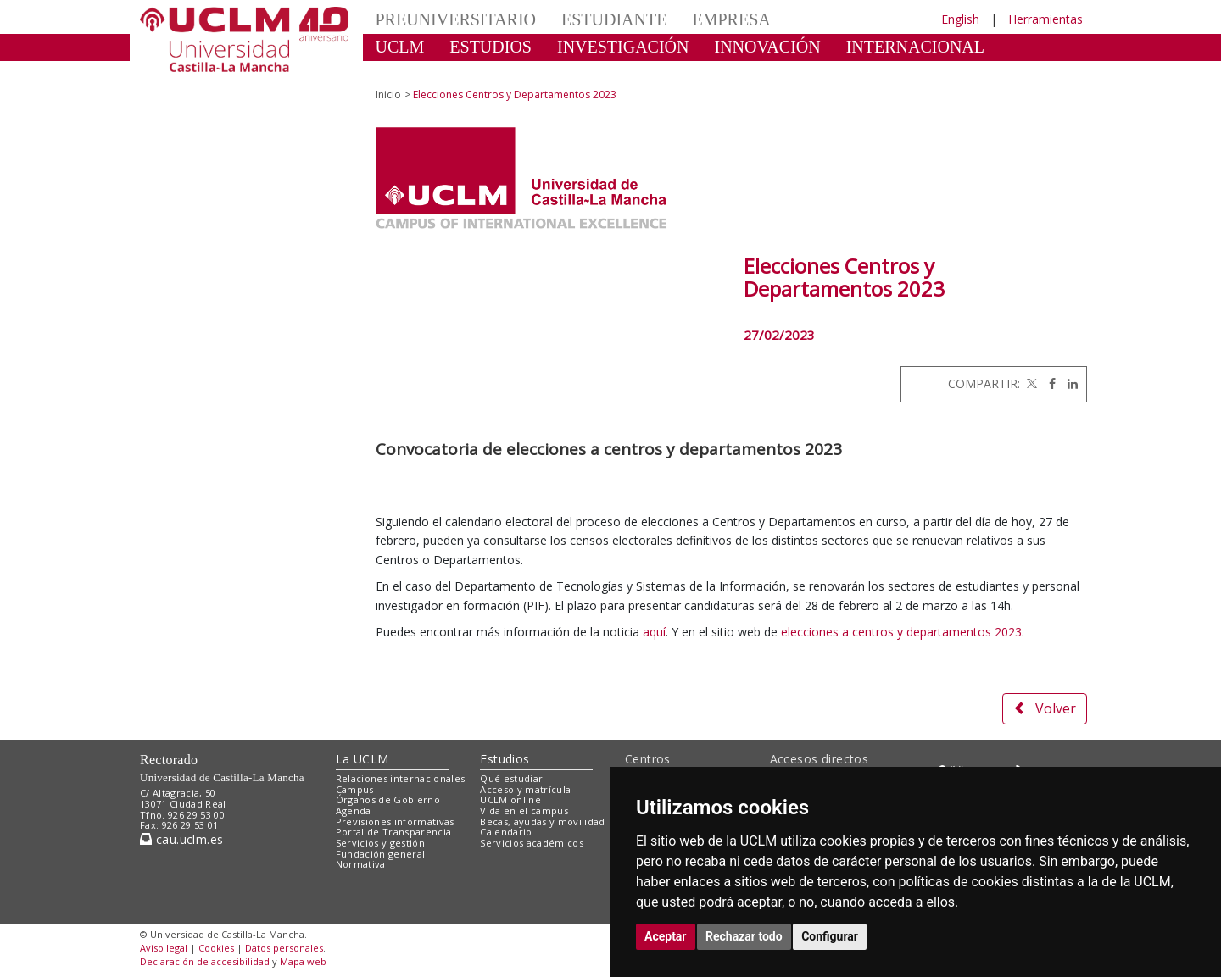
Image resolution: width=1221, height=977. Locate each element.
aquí (654, 632)
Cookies (216, 947)
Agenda (353, 810)
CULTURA (415, 72)
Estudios (504, 759)
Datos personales (284, 947)
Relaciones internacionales (401, 778)
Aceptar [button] (665, 936)
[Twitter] (1030, 383)
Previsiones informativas (395, 821)
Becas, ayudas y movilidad (542, 821)
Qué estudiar (511, 778)
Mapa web (303, 961)
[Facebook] (1048, 383)
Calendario (506, 831)
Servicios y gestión (380, 842)
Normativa (361, 864)
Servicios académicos (531, 842)
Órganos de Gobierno (388, 799)
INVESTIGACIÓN (623, 46)
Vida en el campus (524, 810)
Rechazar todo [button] (744, 936)
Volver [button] (1044, 708)
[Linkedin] (1068, 383)
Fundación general (381, 853)
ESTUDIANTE (613, 19)
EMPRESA (731, 19)
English (960, 19)
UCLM (400, 46)
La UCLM (362, 759)
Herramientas (1045, 19)
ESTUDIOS (490, 46)
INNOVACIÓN (768, 46)
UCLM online (510, 799)
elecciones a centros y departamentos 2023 (901, 632)
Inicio (388, 94)
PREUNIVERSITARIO (456, 19)
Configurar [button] (829, 936)
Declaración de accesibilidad (205, 961)
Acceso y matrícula (525, 789)
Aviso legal (163, 947)
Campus (355, 789)
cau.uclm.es (181, 839)
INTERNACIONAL (915, 46)
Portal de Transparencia (394, 831)
